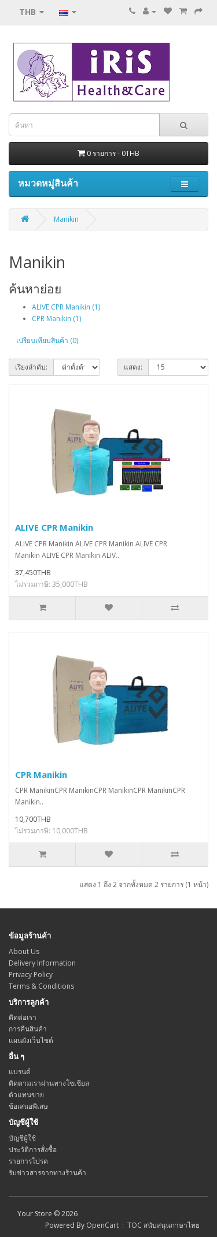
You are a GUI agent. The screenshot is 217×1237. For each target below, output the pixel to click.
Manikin (66, 219)
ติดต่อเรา (22, 1017)
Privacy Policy (31, 974)
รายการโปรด (28, 1161)
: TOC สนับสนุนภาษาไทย (159, 1225)
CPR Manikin (41, 774)
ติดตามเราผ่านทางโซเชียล (49, 1083)
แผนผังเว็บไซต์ (31, 1040)
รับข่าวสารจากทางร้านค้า (47, 1173)
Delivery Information (42, 963)
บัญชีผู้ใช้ (22, 1138)
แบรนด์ (20, 1071)
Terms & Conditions (41, 986)
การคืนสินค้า (28, 1029)
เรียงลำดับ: (31, 367)
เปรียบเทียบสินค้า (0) (47, 340)
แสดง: (133, 367)
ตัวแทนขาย (26, 1095)
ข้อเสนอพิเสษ (28, 1106)
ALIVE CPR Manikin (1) (66, 307)
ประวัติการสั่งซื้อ (33, 1149)
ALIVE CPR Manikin (54, 527)
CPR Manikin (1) (56, 318)
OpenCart (102, 1225)
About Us (24, 951)
